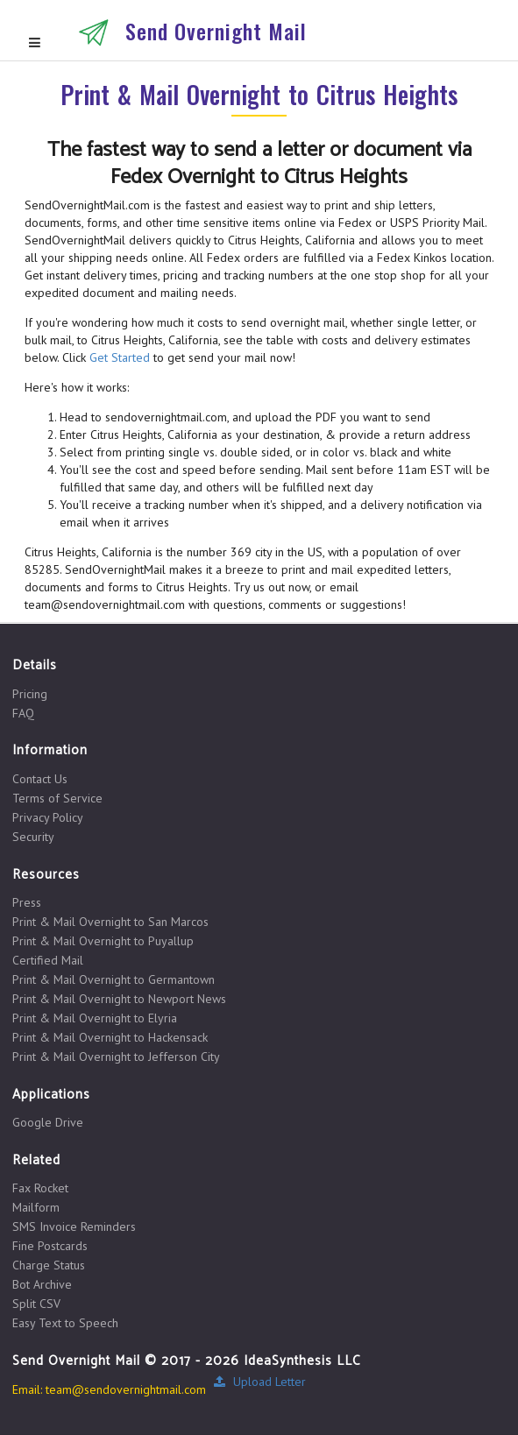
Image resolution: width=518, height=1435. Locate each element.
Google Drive (47, 1122)
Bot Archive (42, 1284)
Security (33, 836)
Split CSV (36, 1303)
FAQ (23, 712)
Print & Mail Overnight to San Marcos (110, 922)
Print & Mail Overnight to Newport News (119, 999)
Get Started (119, 357)
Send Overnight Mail (216, 30)
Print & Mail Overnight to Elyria (94, 1018)
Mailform (36, 1207)
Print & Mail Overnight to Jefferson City (116, 1056)
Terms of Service (57, 798)
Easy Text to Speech (65, 1322)
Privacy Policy (47, 817)
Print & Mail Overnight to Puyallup (103, 941)
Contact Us (39, 779)
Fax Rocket (40, 1188)
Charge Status (48, 1265)
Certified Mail (47, 960)
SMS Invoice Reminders (74, 1226)
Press (26, 902)
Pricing (29, 694)
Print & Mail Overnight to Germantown (113, 979)
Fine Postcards (50, 1246)
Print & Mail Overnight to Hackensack (110, 1037)
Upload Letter (259, 1381)
